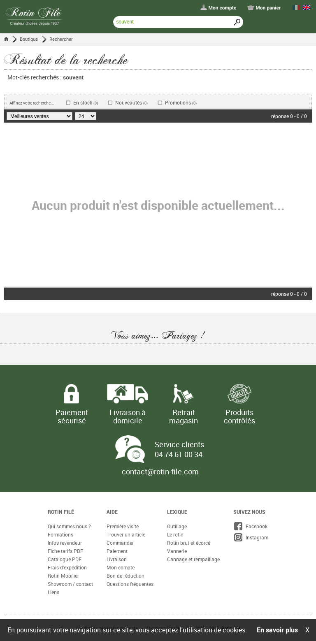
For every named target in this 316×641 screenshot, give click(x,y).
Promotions (181, 103)
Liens (53, 592)
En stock (85, 103)
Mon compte (121, 567)
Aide (112, 512)
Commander (120, 542)
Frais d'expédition (67, 567)
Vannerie (177, 551)
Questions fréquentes (130, 584)
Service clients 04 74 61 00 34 (179, 449)
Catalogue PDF (64, 559)
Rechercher (61, 39)
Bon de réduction (125, 575)
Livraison (117, 559)
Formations (60, 534)
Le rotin (175, 534)
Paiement (117, 551)
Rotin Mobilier (63, 575)
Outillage (177, 526)
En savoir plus (277, 629)
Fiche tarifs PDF (65, 551)
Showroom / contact (70, 584)
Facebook (250, 526)
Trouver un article (126, 534)
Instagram (250, 537)
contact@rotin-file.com (160, 471)
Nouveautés (131, 103)
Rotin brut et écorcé (188, 542)
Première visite (123, 526)
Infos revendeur (65, 542)
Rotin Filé (61, 512)
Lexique (177, 512)
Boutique (29, 39)
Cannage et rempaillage (193, 559)
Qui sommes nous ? (69, 526)
